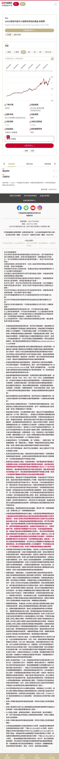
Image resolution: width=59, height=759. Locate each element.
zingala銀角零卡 (19, 243)
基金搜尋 (9, 11)
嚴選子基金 (17, 34)
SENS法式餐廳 (31, 243)
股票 (32, 118)
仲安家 (29, 246)
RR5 (32, 132)
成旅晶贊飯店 (43, 243)
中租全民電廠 (7, 243)
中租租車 (52, 243)
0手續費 (8, 34)
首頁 (3, 11)
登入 (16, 4)
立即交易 (29, 146)
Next (55, 164)
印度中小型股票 (11, 132)
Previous (4, 164)
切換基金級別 (29, 30)
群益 (6, 18)
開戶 (22, 4)
